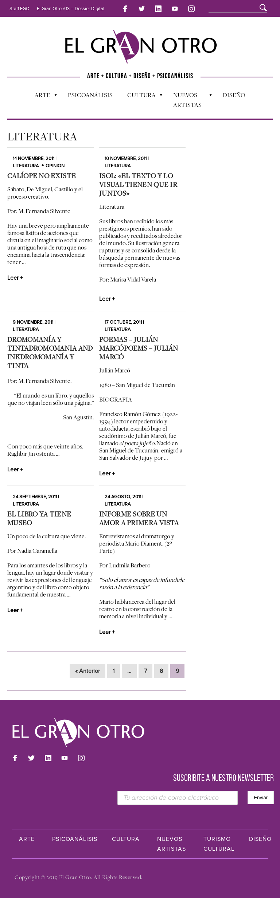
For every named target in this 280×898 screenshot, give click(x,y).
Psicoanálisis (90, 95)
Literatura (26, 166)
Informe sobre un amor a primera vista (139, 518)
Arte (42, 97)
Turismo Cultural (218, 844)
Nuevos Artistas (189, 100)
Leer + (15, 278)
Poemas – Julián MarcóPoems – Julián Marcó (138, 348)
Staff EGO (19, 9)
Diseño (234, 95)
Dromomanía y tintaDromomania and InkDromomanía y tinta (50, 352)
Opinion (55, 166)
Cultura (141, 97)
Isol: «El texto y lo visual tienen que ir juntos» (138, 184)
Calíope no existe (41, 175)
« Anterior (87, 671)
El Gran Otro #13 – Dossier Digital (70, 9)
